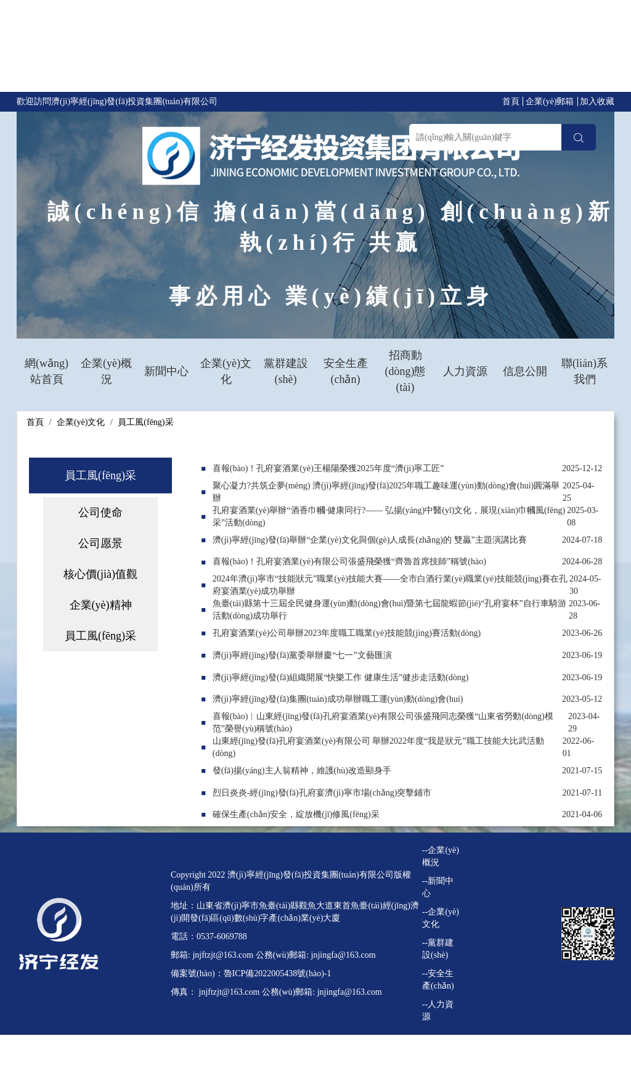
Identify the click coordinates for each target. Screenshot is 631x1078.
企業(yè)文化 (225, 371)
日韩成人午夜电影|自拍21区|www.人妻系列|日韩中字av (103, 1071)
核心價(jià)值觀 (100, 574)
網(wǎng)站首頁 (46, 371)
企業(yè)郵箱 (550, 101)
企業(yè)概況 (106, 371)
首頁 (510, 101)
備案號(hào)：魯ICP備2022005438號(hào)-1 (251, 973)
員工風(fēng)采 (145, 422)
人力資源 (465, 371)
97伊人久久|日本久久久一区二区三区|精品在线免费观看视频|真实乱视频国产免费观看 (162, 1059)
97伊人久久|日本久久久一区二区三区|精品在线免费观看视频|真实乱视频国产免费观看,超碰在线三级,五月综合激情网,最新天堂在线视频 (308, 48)
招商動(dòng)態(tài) (405, 371)
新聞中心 (166, 371)
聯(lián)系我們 (584, 371)
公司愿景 (100, 543)
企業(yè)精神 (101, 605)
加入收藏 (597, 101)
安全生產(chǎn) (346, 371)
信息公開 (525, 371)
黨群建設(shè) (286, 371)
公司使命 (100, 512)
